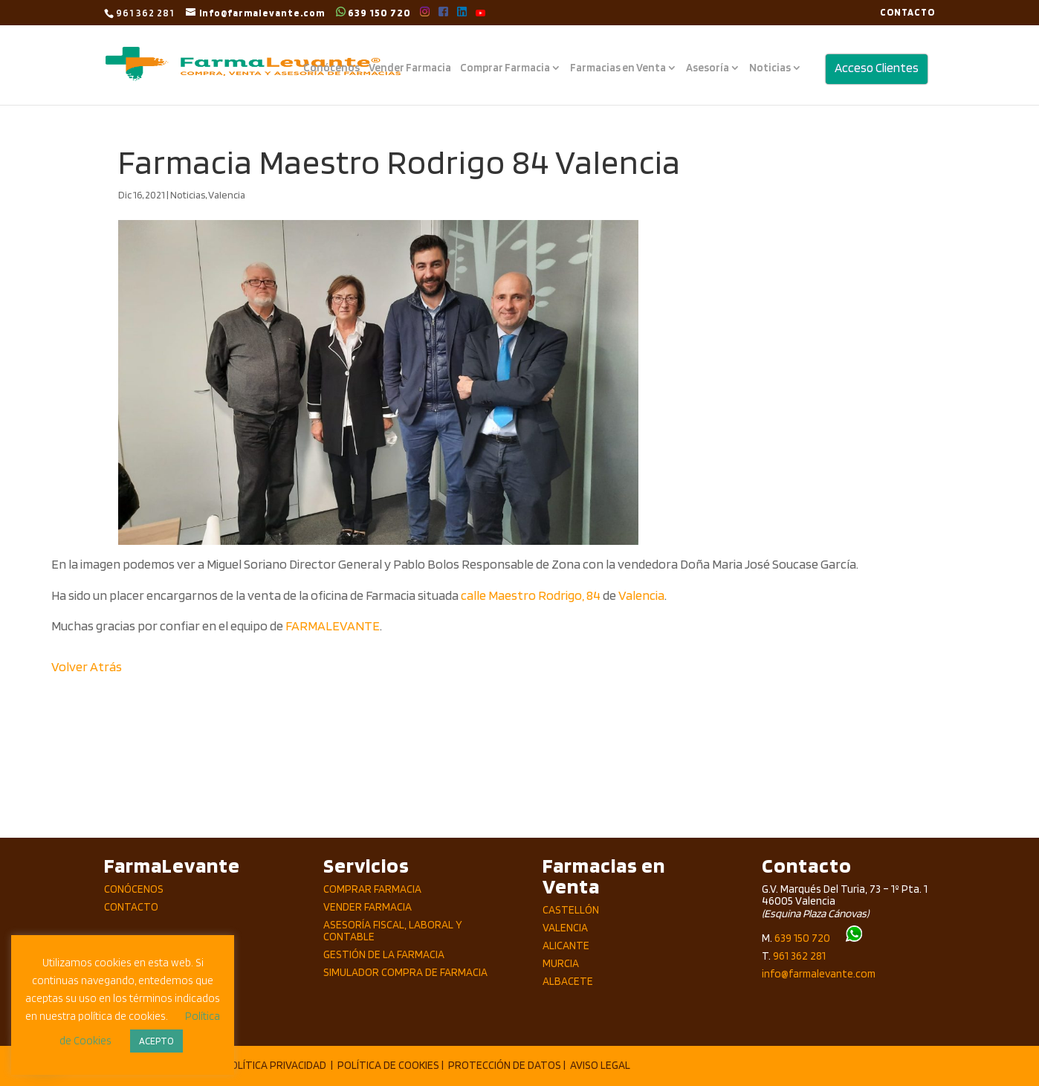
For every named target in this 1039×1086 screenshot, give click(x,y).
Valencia (226, 195)
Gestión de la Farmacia (383, 954)
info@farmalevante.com (818, 973)
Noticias (770, 68)
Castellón (571, 910)
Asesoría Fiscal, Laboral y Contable (392, 931)
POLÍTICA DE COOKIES (388, 1065)
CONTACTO (907, 12)
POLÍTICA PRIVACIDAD (275, 1065)
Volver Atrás (86, 666)
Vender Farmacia (410, 68)
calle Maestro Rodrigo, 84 (531, 595)
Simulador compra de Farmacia (405, 972)
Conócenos (331, 68)
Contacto (131, 907)
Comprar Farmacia (505, 68)
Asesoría (707, 68)
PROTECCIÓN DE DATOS (504, 1065)
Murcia (561, 963)
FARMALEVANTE (332, 625)
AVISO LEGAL (600, 1065)
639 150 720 (373, 12)
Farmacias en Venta (618, 68)
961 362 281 (799, 956)
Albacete (568, 981)
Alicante (566, 945)
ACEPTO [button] (156, 1041)
